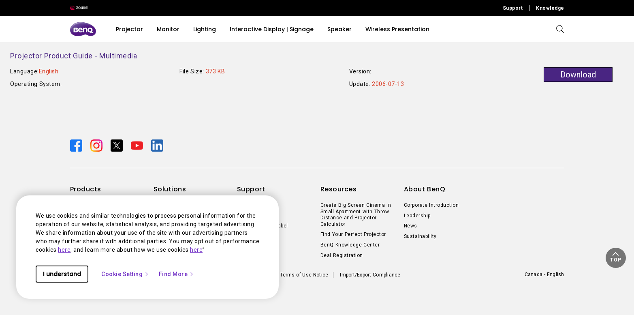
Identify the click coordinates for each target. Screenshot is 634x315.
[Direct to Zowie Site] (79, 8)
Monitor (168, 29)
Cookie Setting (125, 274)
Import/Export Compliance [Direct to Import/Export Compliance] (370, 275)
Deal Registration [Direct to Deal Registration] (341, 255)
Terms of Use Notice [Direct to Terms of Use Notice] (304, 275)
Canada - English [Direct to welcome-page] (544, 274)
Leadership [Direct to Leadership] (417, 216)
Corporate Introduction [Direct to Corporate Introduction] (431, 205)
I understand (62, 274)
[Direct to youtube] (138, 145)
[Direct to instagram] (97, 145)
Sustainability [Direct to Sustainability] (420, 236)
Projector (129, 29)
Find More (176, 274)
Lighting (204, 29)
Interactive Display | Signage (272, 29)
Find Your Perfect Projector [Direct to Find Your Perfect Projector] (353, 234)
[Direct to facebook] (77, 145)
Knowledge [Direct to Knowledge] (550, 8)
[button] (616, 258)
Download (578, 74)
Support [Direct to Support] (513, 8)
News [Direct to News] (410, 226)
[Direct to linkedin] (157, 145)
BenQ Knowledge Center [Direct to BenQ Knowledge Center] (350, 245)
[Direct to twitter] (117, 145)
